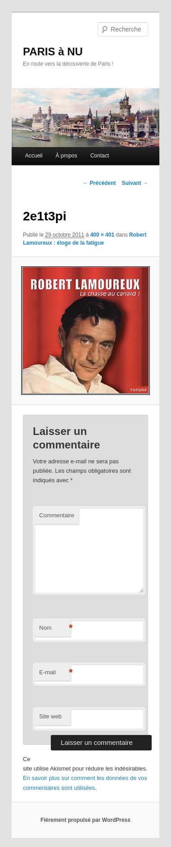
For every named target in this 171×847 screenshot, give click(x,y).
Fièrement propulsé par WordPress (85, 820)
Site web (50, 716)
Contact (99, 155)
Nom (55, 628)
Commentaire (56, 515)
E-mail (55, 672)
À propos (66, 155)
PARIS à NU (53, 51)
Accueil (34, 155)
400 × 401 (102, 235)
